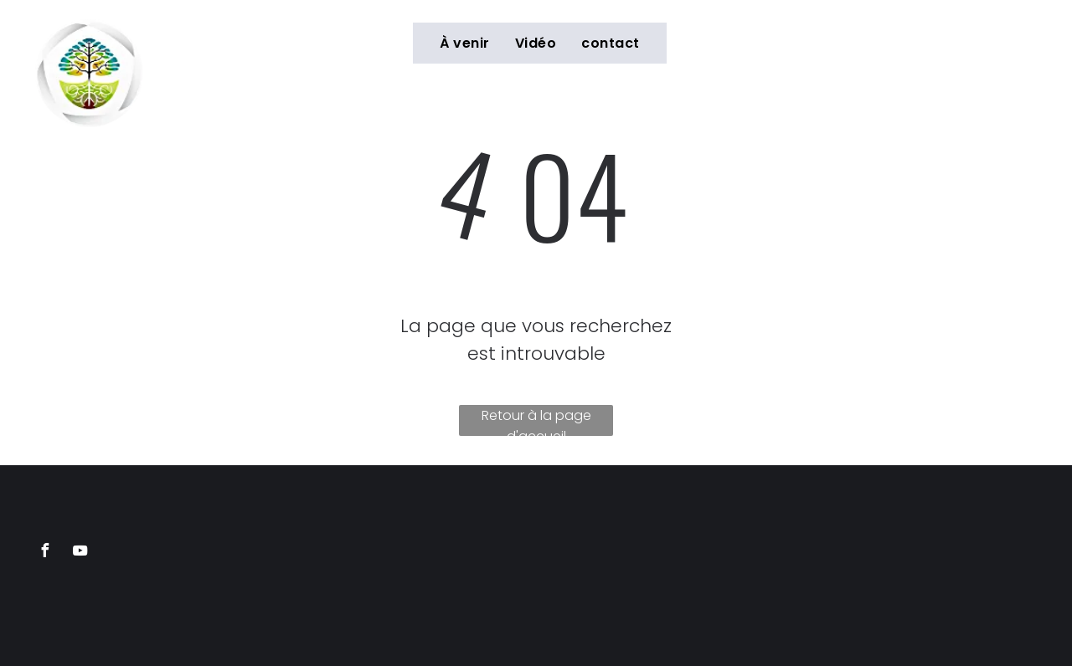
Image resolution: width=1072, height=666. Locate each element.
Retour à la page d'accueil (536, 421)
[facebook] (44, 553)
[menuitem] (464, 43)
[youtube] (79, 553)
